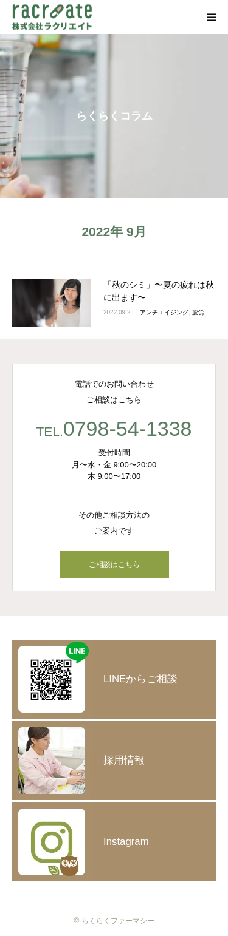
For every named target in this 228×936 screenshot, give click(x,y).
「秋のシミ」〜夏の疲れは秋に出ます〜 (158, 291)
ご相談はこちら (114, 564)
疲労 (198, 312)
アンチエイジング (164, 312)
